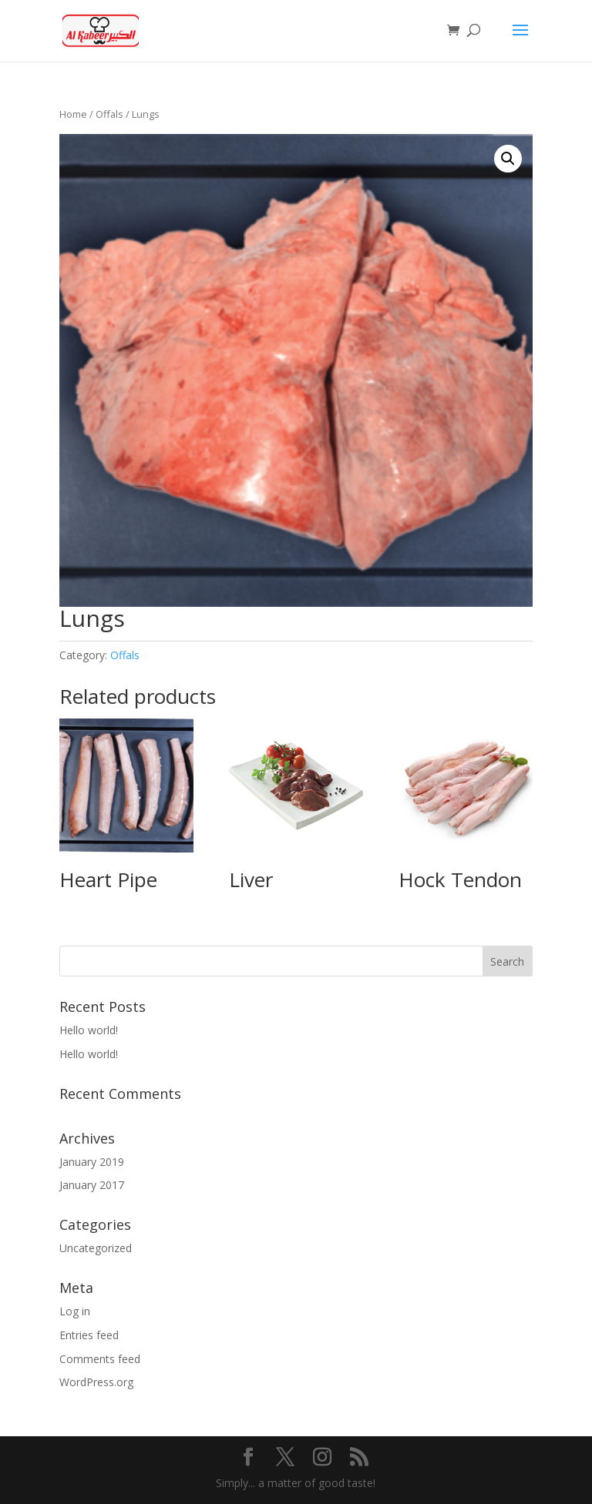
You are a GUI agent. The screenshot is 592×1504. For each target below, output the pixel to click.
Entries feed (89, 1335)
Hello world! (88, 1030)
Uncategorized (95, 1248)
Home (73, 114)
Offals (109, 114)
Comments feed (99, 1359)
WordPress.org (96, 1382)
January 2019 (91, 1161)
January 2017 (91, 1184)
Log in (74, 1311)
